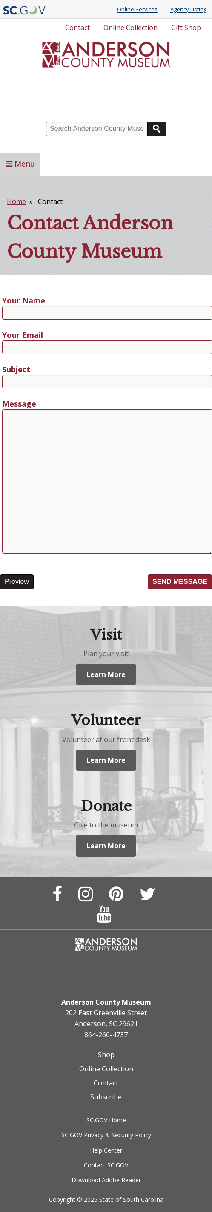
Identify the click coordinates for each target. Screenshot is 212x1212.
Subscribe (106, 1097)
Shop (106, 1054)
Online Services (137, 10)
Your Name (23, 301)
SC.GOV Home (106, 1120)
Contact (77, 27)
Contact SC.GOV (106, 1165)
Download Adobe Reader (106, 1180)
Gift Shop (186, 27)
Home (16, 201)
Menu (20, 164)
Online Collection (130, 27)
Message (19, 404)
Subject (16, 369)
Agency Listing (188, 10)
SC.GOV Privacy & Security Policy (106, 1135)
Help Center (106, 1150)
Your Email (22, 335)
